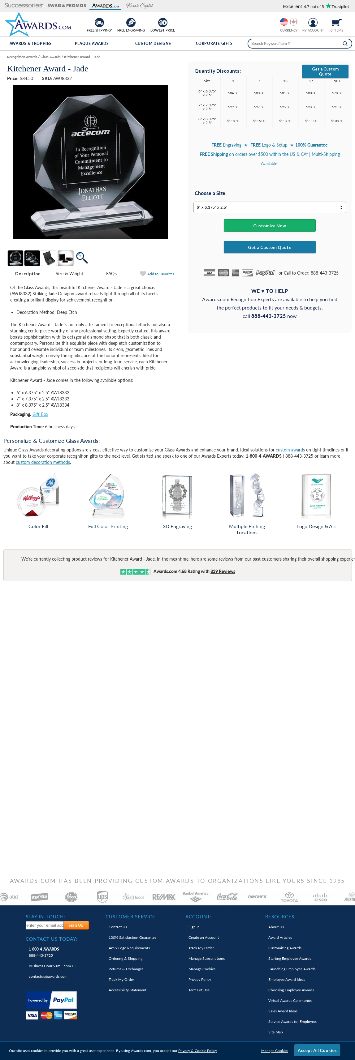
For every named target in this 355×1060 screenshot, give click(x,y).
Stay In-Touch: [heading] (45, 916)
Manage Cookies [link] (201, 969)
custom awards (290, 449)
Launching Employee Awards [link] (291, 969)
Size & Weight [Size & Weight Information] (70, 273)
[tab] (28, 273)
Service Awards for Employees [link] (292, 1021)
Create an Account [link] (203, 937)
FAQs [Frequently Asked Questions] (111, 273)
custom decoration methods (43, 462)
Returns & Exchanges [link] (126, 969)
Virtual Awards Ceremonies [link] (290, 1000)
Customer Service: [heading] (131, 916)
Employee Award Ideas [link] (286, 979)
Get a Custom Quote (325, 71)
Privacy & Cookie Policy (197, 1050)
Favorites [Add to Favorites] (160, 273)
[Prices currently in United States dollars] (284, 22)
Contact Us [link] (118, 927)
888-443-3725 (44, 952)
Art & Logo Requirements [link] (129, 948)
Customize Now (269, 225)
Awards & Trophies (31, 43)
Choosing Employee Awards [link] (291, 990)
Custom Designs (153, 43)
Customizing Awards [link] (284, 948)
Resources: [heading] (280, 916)
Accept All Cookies (317, 1050)
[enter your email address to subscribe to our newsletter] (45, 925)
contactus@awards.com (48, 976)
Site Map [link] (275, 1032)
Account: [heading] (198, 916)
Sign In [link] (194, 927)
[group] (288, 22)
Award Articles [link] (280, 937)
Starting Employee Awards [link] (289, 958)
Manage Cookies (274, 1050)
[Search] (345, 44)
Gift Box (40, 414)
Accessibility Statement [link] (127, 990)
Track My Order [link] (121, 979)
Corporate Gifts (214, 43)
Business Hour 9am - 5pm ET (52, 966)
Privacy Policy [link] (199, 979)
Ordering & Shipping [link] (125, 958)
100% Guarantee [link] (132, 937)
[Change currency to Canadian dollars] (293, 22)
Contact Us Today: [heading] (51, 939)
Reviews (222, 571)
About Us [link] (276, 927)
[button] (24, 6)
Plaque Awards (92, 43)
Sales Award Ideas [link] (282, 1011)
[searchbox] (300, 44)
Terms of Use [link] (199, 990)
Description (28, 273)
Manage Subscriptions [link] (206, 958)
